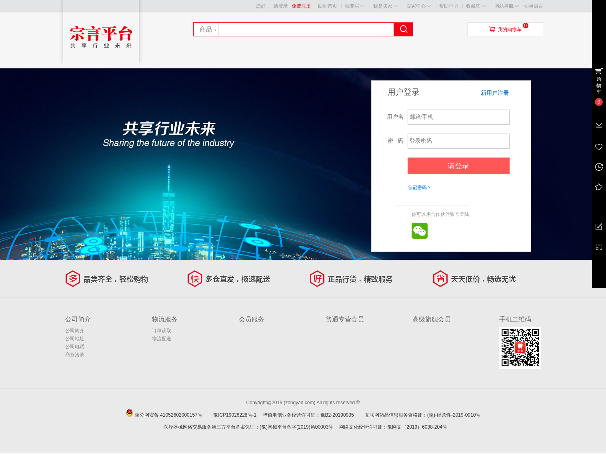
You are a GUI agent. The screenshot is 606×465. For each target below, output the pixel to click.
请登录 (281, 6)
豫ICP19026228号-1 (237, 415)
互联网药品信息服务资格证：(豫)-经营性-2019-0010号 (425, 415)
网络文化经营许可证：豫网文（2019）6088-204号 (393, 427)
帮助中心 (448, 6)
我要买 (354, 6)
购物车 (598, 85)
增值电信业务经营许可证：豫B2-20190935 (313, 415)
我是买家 (385, 6)
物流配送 (161, 338)
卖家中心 (418, 6)
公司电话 (74, 346)
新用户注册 (495, 93)
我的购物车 (510, 29)
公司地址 (74, 338)
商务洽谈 (74, 354)
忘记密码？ (420, 187)
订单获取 (161, 330)
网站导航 (506, 6)
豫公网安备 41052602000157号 (173, 415)
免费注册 (301, 6)
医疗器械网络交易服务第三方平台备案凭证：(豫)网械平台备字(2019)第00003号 (248, 427)
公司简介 (74, 330)
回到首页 (327, 6)
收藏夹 (476, 6)
